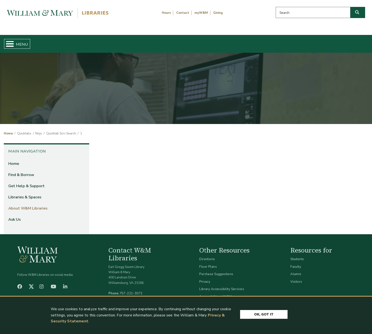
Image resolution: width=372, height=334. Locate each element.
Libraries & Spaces (213, 42)
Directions (207, 255)
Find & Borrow (79, 42)
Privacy (204, 277)
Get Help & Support (144, 42)
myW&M (201, 13)
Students (297, 255)
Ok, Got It (264, 313)
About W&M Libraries (283, 42)
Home (29, 42)
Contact (182, 13)
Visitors (296, 277)
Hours (166, 13)
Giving (218, 13)
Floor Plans (208, 262)
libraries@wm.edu (132, 294)
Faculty (295, 262)
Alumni (295, 270)
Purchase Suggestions (216, 270)
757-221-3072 (131, 289)
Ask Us (342, 42)
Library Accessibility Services (221, 285)
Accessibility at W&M (215, 292)
